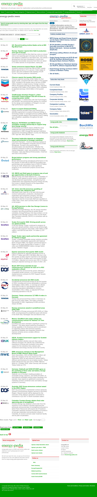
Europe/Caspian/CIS (36, 468)
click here (36, 30)
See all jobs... (54, 127)
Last (30, 420)
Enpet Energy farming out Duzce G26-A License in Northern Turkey (63, 69)
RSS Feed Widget (64, 125)
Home (2, 12)
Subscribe (82, 24)
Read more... (70, 141)
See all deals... (55, 73)
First (19, 420)
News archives (41, 12)
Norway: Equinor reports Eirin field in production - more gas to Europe (29, 51)
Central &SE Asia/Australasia (39, 473)
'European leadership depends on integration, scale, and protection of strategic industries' (28, 139)
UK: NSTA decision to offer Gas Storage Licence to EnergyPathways (30, 207)
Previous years (5, 429)
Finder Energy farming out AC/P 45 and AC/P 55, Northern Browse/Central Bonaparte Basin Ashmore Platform (63, 59)
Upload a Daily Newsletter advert (40, 444)
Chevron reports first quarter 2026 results (26, 77)
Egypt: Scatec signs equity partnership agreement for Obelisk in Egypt (29, 237)
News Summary (35, 465)
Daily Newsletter (81, 7)
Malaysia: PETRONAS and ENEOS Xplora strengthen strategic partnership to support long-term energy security (29, 124)
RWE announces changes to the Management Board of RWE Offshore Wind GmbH (28, 352)
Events (79, 12)
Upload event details (36, 453)
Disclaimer (92, 485)
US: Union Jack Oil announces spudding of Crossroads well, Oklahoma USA (27, 189)
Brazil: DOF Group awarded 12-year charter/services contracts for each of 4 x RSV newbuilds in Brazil (28, 267)
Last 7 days (16, 427)
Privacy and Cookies (84, 485)
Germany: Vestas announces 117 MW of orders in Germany (29, 296)
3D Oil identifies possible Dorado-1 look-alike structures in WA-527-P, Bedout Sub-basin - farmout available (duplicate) (63, 47)
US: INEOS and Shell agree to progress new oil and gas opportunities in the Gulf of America (30, 174)
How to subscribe (72, 119)
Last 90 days (37, 427)
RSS (34, 462)
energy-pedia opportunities (55, 12)
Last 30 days (27, 427)
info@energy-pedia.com (70, 454)
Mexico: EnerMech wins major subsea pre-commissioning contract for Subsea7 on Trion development (28, 320)
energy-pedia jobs (70, 12)
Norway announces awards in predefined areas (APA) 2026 (28, 308)
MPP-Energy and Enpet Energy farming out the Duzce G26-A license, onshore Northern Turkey (63, 39)
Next (26, 420)
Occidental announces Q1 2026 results (25, 280)
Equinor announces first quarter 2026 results (27, 252)
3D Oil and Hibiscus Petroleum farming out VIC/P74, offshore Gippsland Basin (63, 64)
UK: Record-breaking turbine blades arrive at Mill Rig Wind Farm (29, 46)
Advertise (89, 7)
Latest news (9, 12)
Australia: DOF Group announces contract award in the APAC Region (29, 387)
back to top (5, 435)
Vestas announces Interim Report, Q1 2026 (27, 66)
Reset (26, 39)
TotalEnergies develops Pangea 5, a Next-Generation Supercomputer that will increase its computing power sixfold (28, 96)
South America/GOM (36, 476)
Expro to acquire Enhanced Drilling (24, 109)
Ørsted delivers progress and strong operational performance (29, 158)
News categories (20, 12)
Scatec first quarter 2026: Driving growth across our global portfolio (29, 223)
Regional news (30, 12)
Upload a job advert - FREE (38, 447)
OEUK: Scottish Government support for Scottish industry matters (29, 338)
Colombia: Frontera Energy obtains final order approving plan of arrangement (28, 401)
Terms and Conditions (72, 485)
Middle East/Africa (36, 471)
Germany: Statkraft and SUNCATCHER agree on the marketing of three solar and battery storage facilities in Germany (28, 370)
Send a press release (37, 450)
